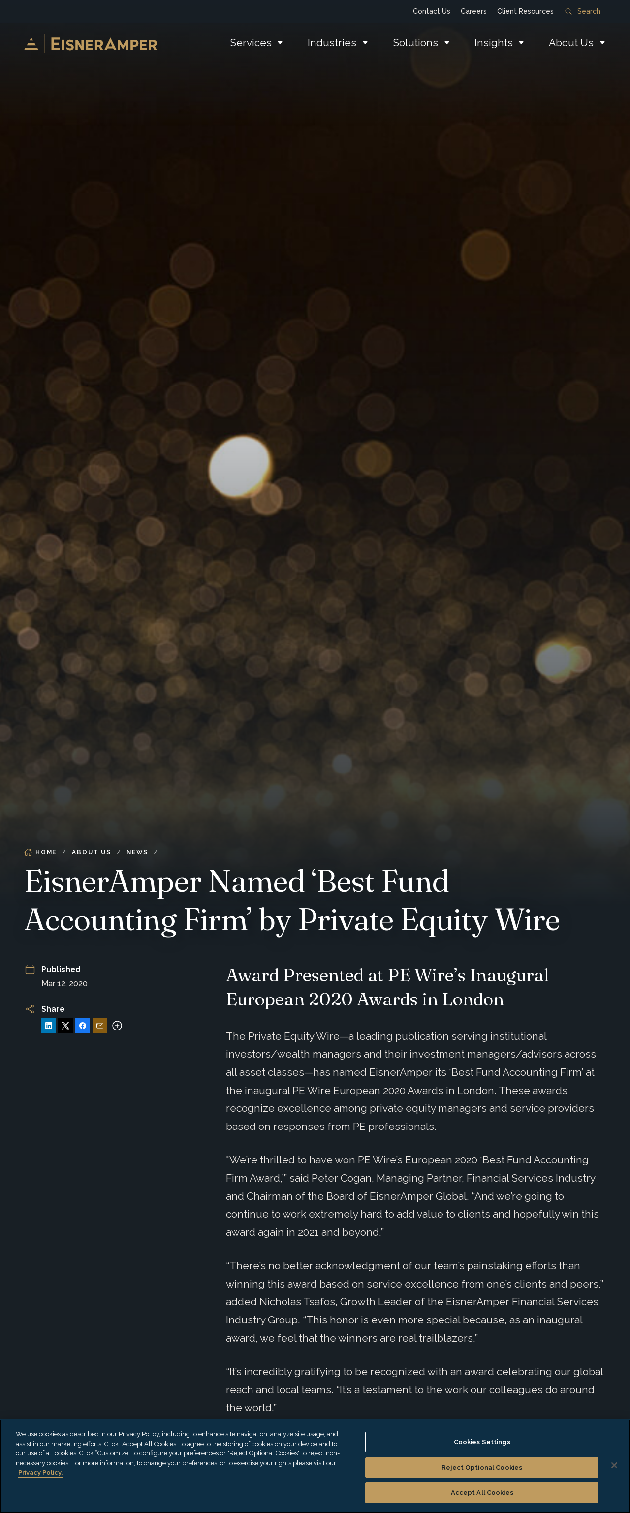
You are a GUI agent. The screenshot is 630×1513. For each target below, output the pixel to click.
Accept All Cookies (482, 1492)
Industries (332, 42)
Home (40, 852)
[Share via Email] (100, 1025)
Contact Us (431, 11)
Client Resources (525, 11)
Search (583, 11)
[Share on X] (65, 1025)
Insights (493, 42)
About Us (571, 42)
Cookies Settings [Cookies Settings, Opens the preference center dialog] (482, 1442)
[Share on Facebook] (82, 1025)
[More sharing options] (117, 1025)
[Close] (614, 1465)
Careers (474, 11)
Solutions (415, 42)
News (137, 852)
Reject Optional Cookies (481, 1467)
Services (251, 42)
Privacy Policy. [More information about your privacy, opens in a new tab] (40, 1472)
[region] (315, 1466)
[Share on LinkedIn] (48, 1025)
